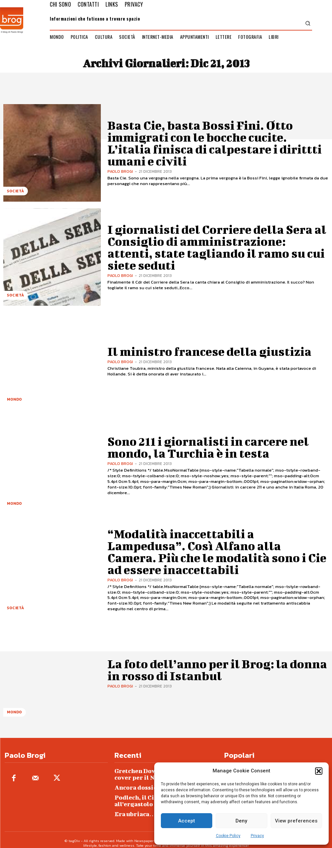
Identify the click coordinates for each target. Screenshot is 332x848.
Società (15, 192)
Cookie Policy (228, 835)
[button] (318, 771)
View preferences (296, 821)
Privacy (257, 835)
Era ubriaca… (131, 808)
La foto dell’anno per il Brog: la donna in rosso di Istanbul (217, 669)
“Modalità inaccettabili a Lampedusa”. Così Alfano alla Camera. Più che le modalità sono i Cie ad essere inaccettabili (211, 551)
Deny (241, 821)
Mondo (13, 401)
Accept (186, 821)
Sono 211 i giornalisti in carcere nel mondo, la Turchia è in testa (217, 446)
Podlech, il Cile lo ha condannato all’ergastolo (153, 795)
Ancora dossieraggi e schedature (153, 784)
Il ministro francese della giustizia (174, 351)
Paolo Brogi (120, 155)
